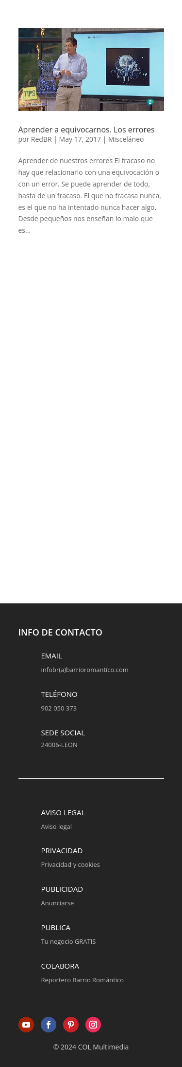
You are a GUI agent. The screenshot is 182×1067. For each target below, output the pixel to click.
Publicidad (62, 889)
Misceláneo (126, 139)
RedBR (41, 139)
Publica (56, 927)
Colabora (60, 966)
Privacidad (62, 850)
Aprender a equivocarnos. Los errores (86, 129)
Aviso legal (63, 812)
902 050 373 (59, 708)
